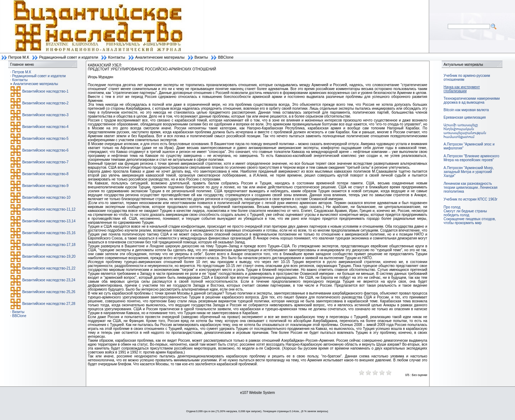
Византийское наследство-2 (45, 103)
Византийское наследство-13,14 (48, 221)
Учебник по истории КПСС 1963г (470, 199)
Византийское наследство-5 (45, 138)
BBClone (225, 57)
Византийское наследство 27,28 (48, 304)
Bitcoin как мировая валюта (466, 110)
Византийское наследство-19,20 (48, 256)
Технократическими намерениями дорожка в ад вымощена (471, 100)
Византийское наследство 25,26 (48, 292)
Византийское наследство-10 (46, 197)
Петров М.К (18, 57)
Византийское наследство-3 (45, 115)
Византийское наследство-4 (45, 127)
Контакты (116, 57)
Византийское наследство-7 (45, 162)
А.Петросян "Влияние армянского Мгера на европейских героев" (471, 158)
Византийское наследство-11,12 (48, 209)
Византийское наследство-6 (45, 150)
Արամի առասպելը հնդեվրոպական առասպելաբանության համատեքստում (464, 131)
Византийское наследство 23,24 (48, 280)
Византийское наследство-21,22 (48, 268)
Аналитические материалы (160, 57)
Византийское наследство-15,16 (48, 233)
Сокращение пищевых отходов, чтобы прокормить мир (469, 221)
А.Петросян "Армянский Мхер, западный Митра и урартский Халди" (468, 172)
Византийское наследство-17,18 (48, 245)
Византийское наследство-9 (45, 186)
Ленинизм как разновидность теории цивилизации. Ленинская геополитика (470, 187)
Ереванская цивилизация (464, 117)
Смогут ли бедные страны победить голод (465, 213)
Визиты (201, 57)
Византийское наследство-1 (45, 91)
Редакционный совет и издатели (68, 57)
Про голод (451, 207)
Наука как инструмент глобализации (461, 89)
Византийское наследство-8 (45, 174)
